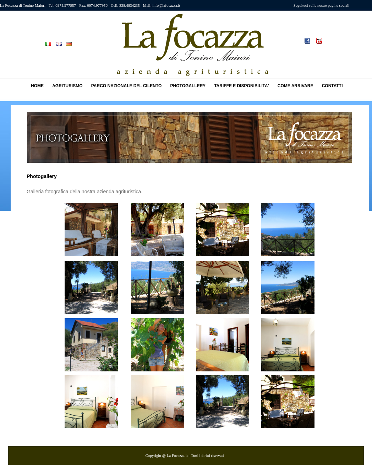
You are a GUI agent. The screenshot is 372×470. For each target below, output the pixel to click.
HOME (37, 85)
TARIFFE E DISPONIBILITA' (241, 85)
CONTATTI (332, 85)
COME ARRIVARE (295, 85)
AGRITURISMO (67, 85)
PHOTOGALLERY (188, 85)
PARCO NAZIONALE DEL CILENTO (126, 85)
